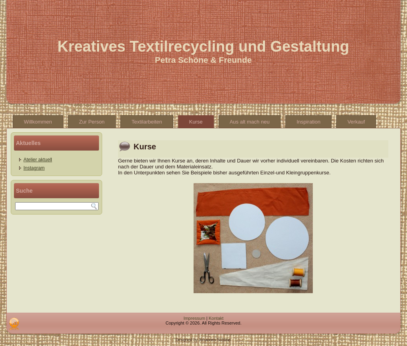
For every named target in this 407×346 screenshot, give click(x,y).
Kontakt (216, 318)
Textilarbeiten (147, 122)
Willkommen (38, 122)
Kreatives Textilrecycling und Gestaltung (203, 46)
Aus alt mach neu (249, 122)
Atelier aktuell (37, 159)
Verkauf (356, 122)
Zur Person (92, 122)
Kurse (196, 122)
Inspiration (308, 122)
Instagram (34, 168)
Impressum (194, 318)
